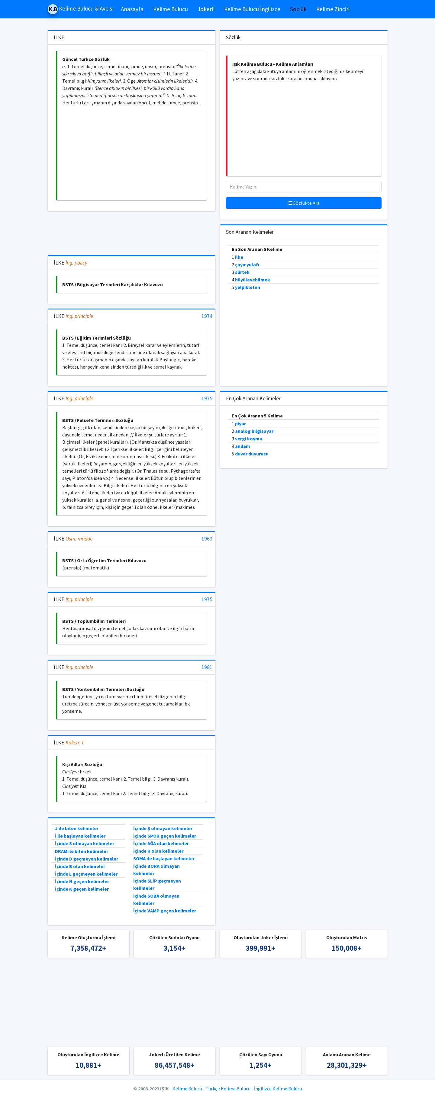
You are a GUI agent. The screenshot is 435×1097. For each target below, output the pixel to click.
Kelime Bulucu (170, 9)
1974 (206, 316)
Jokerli (206, 9)
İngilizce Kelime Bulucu (278, 1089)
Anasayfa (132, 9)
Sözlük (298, 9)
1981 (206, 667)
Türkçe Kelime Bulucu (228, 1089)
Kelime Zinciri (333, 9)
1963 (206, 539)
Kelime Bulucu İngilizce (252, 9)
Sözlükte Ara (304, 203)
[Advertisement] (132, 153)
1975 (206, 398)
